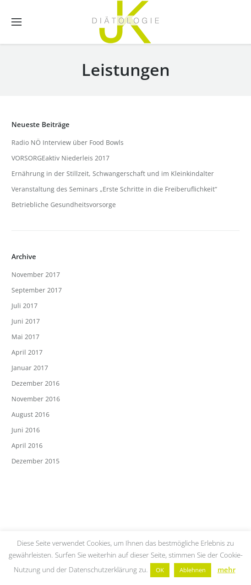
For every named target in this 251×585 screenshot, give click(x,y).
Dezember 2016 (35, 383)
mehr (226, 569)
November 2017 (35, 274)
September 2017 (36, 290)
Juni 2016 (25, 429)
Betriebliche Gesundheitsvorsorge (63, 204)
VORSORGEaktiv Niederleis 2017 (60, 158)
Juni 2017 (25, 321)
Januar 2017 (29, 367)
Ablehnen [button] (193, 570)
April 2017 (27, 352)
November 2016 (35, 398)
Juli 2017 (24, 305)
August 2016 (30, 414)
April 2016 (27, 445)
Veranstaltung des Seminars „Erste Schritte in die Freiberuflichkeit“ (114, 189)
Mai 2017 (25, 336)
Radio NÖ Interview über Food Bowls (67, 142)
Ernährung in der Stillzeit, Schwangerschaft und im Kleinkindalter (112, 173)
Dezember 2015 (35, 461)
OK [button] (160, 570)
